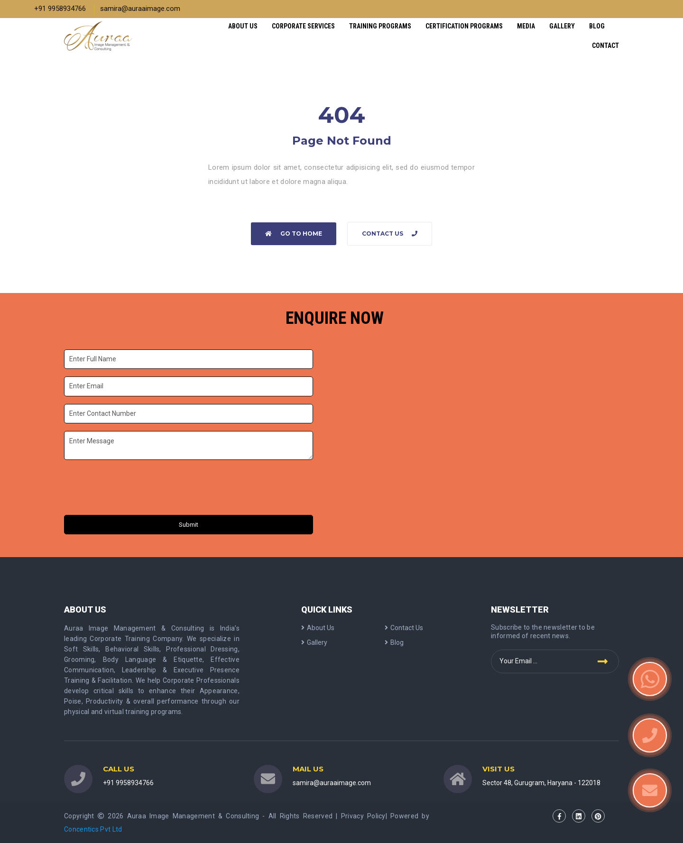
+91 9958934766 (60, 8)
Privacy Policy (363, 816)
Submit (188, 524)
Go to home (293, 233)
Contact (605, 45)
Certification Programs (464, 26)
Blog (597, 26)
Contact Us (389, 233)
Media (526, 26)
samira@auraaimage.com (140, 8)
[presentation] (137, 488)
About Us (243, 26)
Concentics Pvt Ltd (93, 829)
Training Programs (380, 26)
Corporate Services (303, 26)
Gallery (562, 26)
